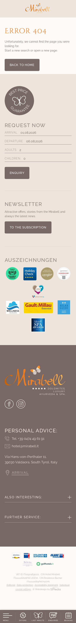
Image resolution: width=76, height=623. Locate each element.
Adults (38, 150)
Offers (22, 620)
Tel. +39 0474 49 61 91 (28, 439)
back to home (22, 65)
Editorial (11, 585)
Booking (68, 620)
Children (38, 158)
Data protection (25, 585)
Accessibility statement (46, 585)
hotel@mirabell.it (25, 446)
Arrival (38, 133)
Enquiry (17, 173)
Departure (38, 141)
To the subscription (28, 227)
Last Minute (38, 620)
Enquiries (53, 620)
